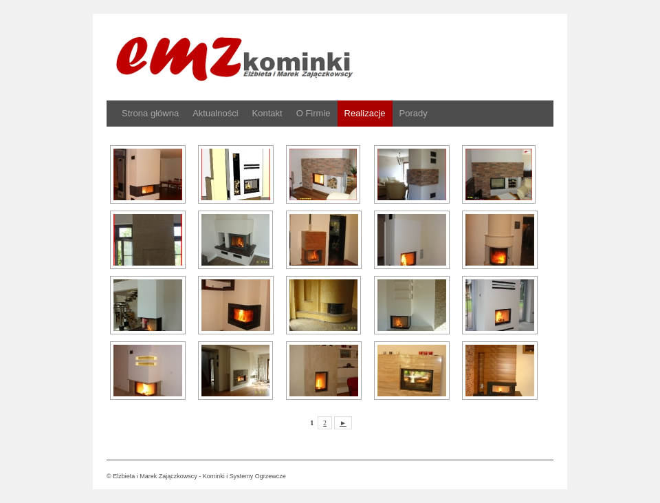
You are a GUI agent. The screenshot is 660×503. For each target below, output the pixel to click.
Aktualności (215, 113)
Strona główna (150, 113)
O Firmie (313, 113)
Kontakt (267, 113)
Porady (413, 113)
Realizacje (365, 113)
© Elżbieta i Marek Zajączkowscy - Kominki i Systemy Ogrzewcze (196, 476)
